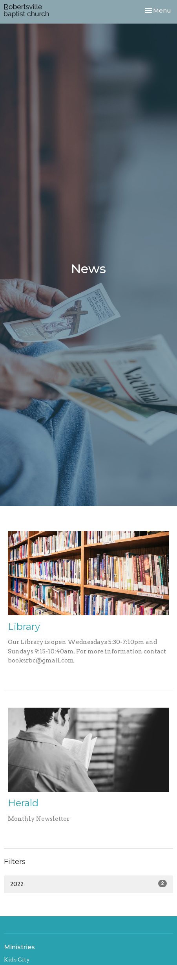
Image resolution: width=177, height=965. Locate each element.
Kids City (17, 959)
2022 (88, 884)
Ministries (19, 947)
